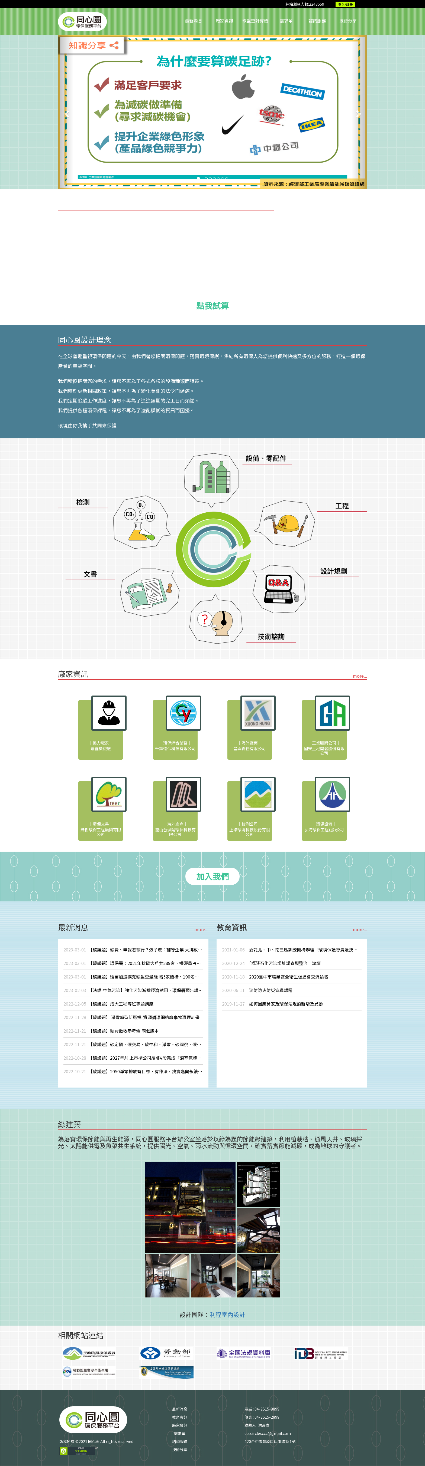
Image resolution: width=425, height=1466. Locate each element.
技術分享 (348, 20)
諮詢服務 (317, 20)
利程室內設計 (227, 1314)
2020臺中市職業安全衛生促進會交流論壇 (275, 976)
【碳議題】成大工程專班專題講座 (108, 1003)
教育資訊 (179, 1417)
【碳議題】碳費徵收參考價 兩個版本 (111, 1030)
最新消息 (193, 20)
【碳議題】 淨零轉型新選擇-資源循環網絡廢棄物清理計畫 (131, 1017)
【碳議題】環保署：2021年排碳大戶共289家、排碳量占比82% (133, 963)
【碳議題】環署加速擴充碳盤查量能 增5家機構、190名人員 (133, 976)
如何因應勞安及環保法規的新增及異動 (272, 1003)
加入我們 (212, 876)
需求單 (286, 20)
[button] (65, 112)
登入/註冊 (345, 4)
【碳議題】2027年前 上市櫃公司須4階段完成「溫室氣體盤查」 (133, 1058)
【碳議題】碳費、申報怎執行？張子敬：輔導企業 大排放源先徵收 (133, 949)
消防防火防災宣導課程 (257, 990)
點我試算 (212, 305)
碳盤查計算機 (255, 20)
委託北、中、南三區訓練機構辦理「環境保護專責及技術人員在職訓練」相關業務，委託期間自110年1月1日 (292, 949)
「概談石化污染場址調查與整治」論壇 (271, 963)
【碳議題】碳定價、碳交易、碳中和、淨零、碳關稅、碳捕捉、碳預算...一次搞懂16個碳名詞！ (133, 1044)
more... (360, 675)
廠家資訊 (224, 20)
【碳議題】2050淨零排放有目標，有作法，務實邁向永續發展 (133, 1071)
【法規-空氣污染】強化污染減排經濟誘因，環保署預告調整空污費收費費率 (133, 990)
